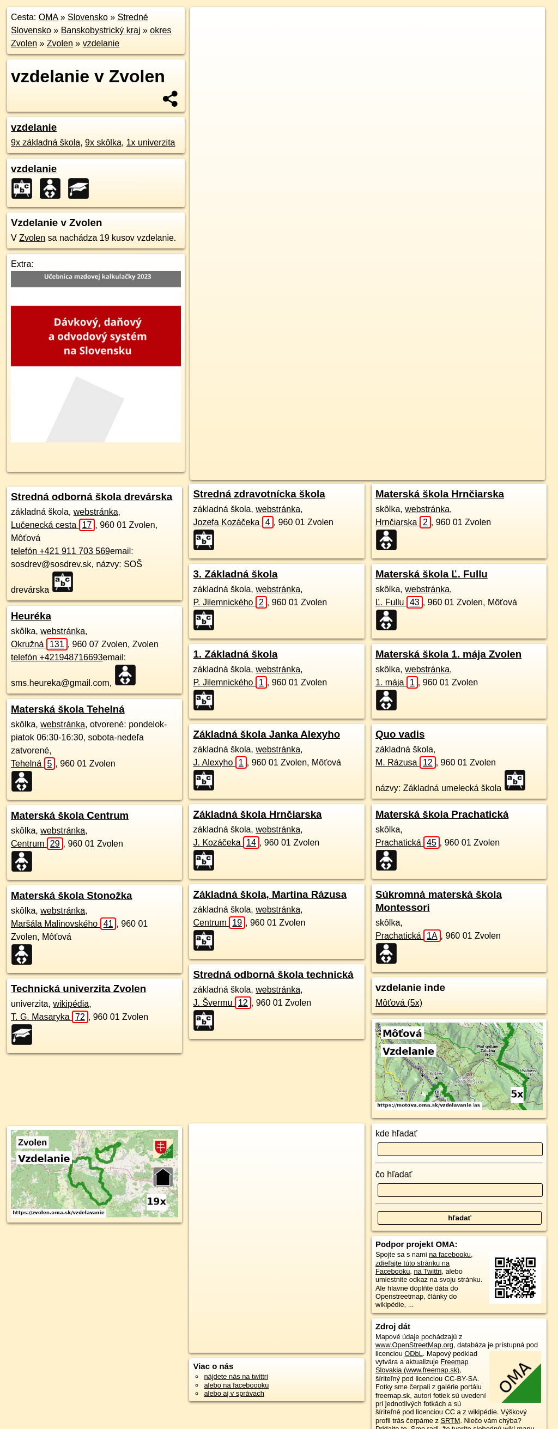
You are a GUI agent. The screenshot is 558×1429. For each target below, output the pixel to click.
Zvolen (60, 43)
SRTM (450, 1420)
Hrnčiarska (403, 522)
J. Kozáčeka (226, 842)
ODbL (413, 1353)
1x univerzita (150, 142)
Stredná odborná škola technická (273, 974)
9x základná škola (45, 142)
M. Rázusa (405, 762)
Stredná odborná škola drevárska (91, 496)
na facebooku (450, 1254)
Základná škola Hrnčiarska (257, 814)
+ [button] (209, 25)
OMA (48, 17)
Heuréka (31, 616)
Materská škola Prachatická (441, 814)
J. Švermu (222, 1002)
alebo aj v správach (234, 1393)
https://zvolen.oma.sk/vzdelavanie (493, 390)
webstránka (96, 511)
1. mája (396, 682)
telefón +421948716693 (57, 657)
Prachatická (407, 842)
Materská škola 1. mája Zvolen (448, 654)
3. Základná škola (235, 574)
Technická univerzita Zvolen (78, 988)
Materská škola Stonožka (71, 895)
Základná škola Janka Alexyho (266, 734)
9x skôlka (103, 142)
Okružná (39, 644)
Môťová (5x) (398, 1002)
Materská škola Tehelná (68, 709)
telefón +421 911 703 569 (60, 551)
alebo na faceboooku (236, 1385)
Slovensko (88, 17)
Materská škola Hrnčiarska (439, 494)
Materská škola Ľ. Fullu (431, 574)
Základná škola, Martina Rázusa (270, 894)
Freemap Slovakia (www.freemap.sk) (422, 1366)
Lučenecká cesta (53, 525)
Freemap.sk (408, 390)
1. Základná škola (235, 654)
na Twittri (427, 1271)
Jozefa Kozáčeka (233, 522)
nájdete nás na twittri (236, 1376)
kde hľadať (396, 1133)
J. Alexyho (219, 762)
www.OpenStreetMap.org (414, 1345)
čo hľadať (394, 1174)
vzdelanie (101, 43)
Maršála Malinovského (63, 923)
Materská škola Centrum (70, 815)
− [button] (209, 42)
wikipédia (71, 1003)
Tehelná (33, 763)
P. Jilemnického (229, 602)
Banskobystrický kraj (101, 30)
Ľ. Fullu (399, 602)
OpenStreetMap (352, 390)
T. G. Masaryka (49, 1017)
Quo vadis (399, 734)
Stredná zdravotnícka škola (259, 494)
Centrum (37, 843)
